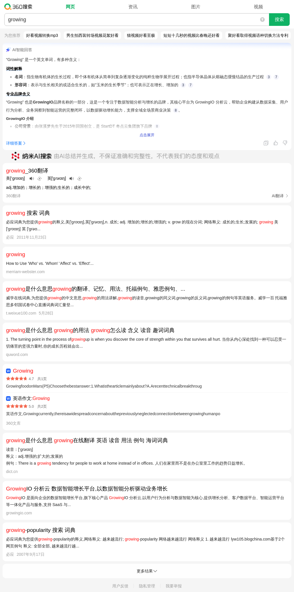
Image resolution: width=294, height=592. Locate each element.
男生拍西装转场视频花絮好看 (92, 35)
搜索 (279, 19)
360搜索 (19, 7)
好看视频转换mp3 (42, 35)
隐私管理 (147, 586)
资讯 (133, 6)
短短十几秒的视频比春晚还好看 (191, 35)
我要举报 (174, 586)
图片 (195, 6)
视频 (258, 6)
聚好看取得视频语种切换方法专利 (258, 35)
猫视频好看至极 (141, 35)
